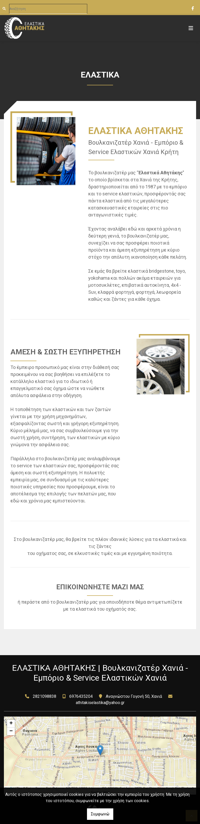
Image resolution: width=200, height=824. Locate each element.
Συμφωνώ (100, 814)
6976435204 (81, 696)
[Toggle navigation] (190, 28)
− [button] (11, 731)
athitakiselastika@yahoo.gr (100, 702)
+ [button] (11, 723)
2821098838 (44, 696)
